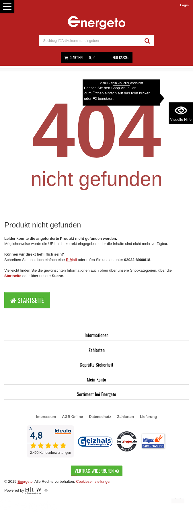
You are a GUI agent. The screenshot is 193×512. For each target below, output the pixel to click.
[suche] (90, 40)
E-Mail (71, 260)
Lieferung (148, 416)
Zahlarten (97, 349)
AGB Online (72, 416)
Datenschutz (100, 416)
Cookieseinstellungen (94, 481)
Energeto (25, 481)
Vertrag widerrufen (97, 470)
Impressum (46, 416)
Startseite (12, 276)
